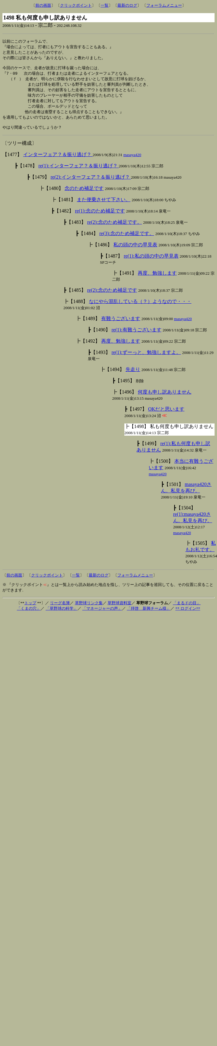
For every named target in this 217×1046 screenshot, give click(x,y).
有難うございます (120, 324)
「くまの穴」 (29, 614)
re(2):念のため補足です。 (114, 228)
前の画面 (43, 5)
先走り (133, 375)
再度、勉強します (157, 279)
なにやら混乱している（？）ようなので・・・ (140, 307)
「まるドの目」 (187, 609)
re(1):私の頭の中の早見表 (151, 262)
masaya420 (132, 161)
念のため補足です (84, 194)
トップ (30, 609)
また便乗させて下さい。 (103, 206)
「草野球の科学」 (61, 614)
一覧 (104, 5)
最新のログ (127, 5)
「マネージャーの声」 (102, 614)
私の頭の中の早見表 (135, 251)
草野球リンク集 (89, 609)
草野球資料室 (119, 609)
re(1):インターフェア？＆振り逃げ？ (78, 172)
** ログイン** (187, 614)
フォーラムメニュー (164, 5)
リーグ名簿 (60, 609)
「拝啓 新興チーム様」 (148, 614)
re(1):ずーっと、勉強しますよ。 (146, 358)
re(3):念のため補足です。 (126, 239)
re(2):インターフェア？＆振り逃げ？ (91, 183)
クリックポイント (76, 5)
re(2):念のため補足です (112, 296)
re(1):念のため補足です (100, 217)
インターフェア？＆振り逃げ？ (58, 160)
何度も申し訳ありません (164, 398)
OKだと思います (166, 415)
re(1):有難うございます (137, 336)
